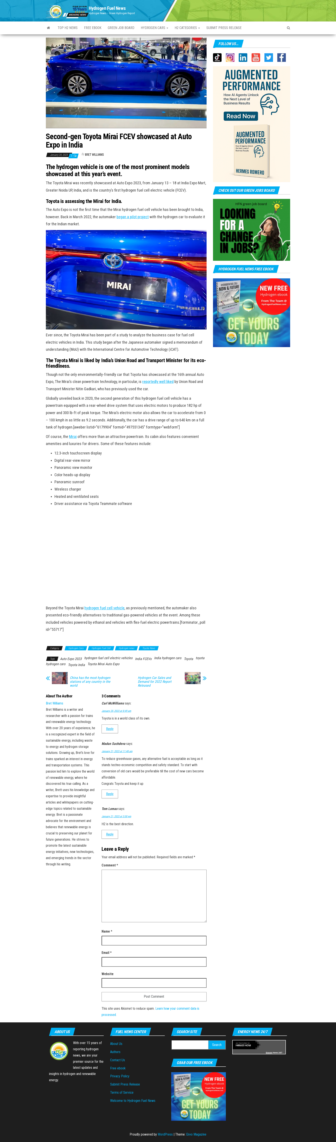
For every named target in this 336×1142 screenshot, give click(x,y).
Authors (115, 1052)
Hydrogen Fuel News (107, 8)
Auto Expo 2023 (71, 659)
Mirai (73, 436)
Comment (110, 865)
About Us (116, 1044)
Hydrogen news (126, 648)
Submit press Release (224, 28)
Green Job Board (121, 28)
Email (107, 953)
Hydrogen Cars (154, 28)
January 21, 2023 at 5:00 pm (116, 816)
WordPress (165, 1134)
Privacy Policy (119, 1076)
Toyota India (76, 665)
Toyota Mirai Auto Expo (103, 664)
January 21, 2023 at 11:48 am (117, 751)
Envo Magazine (196, 1134)
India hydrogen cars (167, 658)
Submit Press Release (125, 1084)
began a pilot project (133, 217)
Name (107, 931)
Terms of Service (122, 1092)
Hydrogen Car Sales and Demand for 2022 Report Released (154, 682)
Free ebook (92, 28)
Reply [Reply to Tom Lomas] (110, 834)
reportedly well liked (158, 381)
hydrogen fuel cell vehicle (104, 608)
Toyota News (148, 648)
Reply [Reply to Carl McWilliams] (110, 729)
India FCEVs (143, 659)
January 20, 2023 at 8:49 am (116, 710)
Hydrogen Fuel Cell (101, 648)
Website (108, 974)
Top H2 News (68, 28)
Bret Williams (94, 154)
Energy (269, 1053)
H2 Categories (187, 28)
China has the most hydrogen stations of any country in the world (90, 682)
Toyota (188, 659)
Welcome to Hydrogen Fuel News (132, 1101)
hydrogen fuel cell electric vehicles (108, 658)
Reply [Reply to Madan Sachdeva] (110, 794)
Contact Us (117, 1060)
